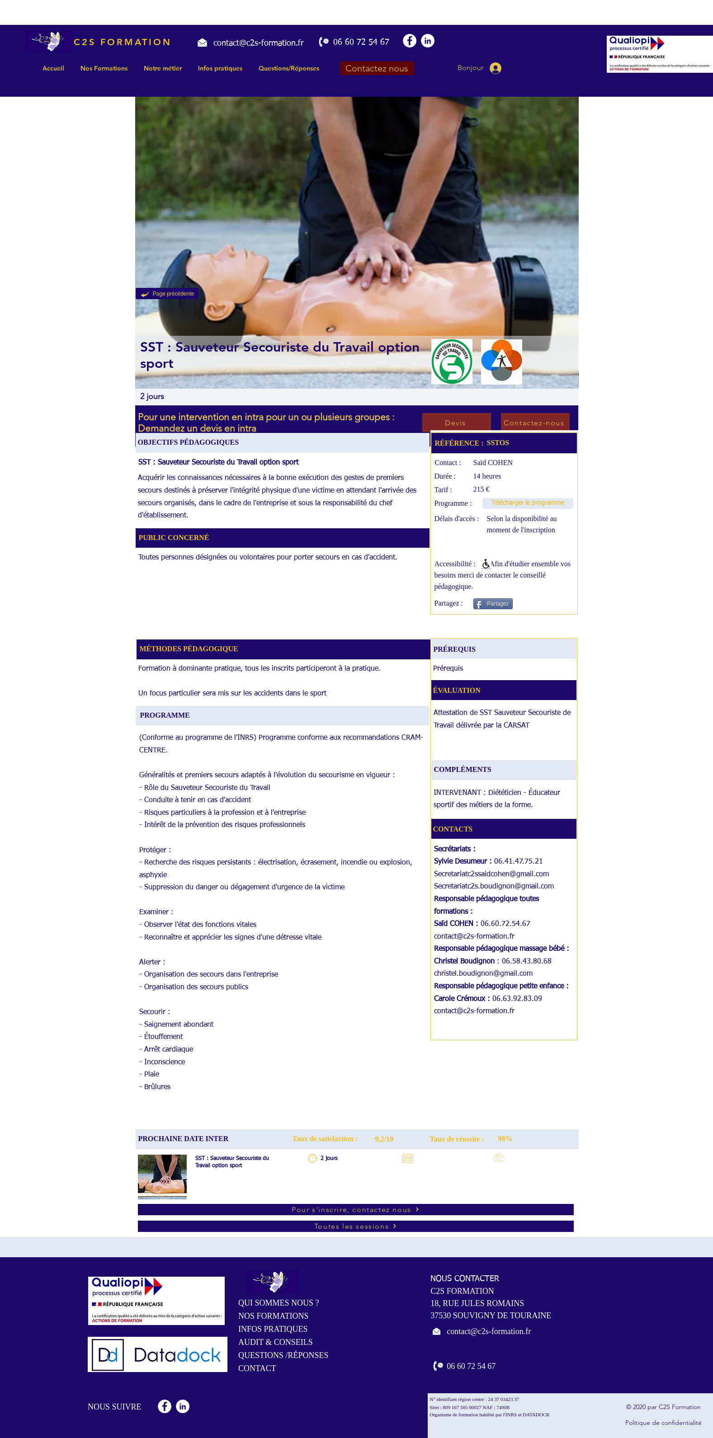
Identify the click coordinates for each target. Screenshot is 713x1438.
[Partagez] (493, 603)
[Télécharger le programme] (527, 503)
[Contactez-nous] (535, 422)
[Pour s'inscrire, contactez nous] (356, 1209)
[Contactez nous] (377, 68)
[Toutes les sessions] (356, 1226)
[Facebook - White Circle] (409, 40)
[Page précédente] (167, 293)
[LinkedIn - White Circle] (427, 40)
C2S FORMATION (123, 42)
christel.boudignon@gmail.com (483, 973)
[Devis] (456, 422)
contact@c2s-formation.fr (474, 936)
